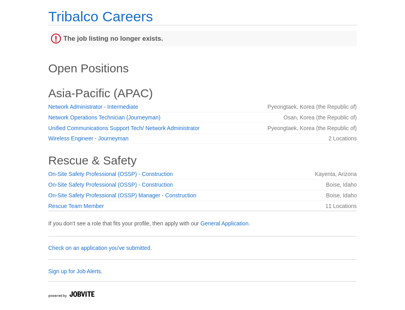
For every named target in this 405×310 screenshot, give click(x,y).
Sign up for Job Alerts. (75, 271)
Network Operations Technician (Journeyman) (104, 117)
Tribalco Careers (100, 16)
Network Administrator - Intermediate (93, 107)
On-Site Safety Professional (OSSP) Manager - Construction (122, 195)
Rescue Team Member (76, 206)
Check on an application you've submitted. (100, 248)
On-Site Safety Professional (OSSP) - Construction (110, 174)
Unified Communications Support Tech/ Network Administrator (124, 128)
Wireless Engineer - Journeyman (88, 138)
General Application (224, 223)
